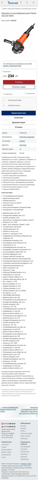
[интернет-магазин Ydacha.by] (13, 3)
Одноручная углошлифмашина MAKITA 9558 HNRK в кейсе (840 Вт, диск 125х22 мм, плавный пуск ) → (28, 411)
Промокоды (24, 438)
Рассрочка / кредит (26, 433)
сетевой (22, 141)
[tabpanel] (19, 39)
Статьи (4, 457)
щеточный (23, 145)
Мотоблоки (24, 449)
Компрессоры (25, 459)
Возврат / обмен (6, 452)
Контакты (23, 428)
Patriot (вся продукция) (27, 137)
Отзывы (4, 447)
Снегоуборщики (25, 446)
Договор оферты (7, 449)
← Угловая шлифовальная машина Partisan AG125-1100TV (9, 409)
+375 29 (8, 427)
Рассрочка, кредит (19, 87)
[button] (4, 2)
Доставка (23, 426)
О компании (5, 444)
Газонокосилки (25, 451)
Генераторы (24, 454)
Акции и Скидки (25, 436)
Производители (6, 454)
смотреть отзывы (26, 464)
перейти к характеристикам (12, 66)
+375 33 (8, 424)
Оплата (23, 431)
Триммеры (24, 456)
